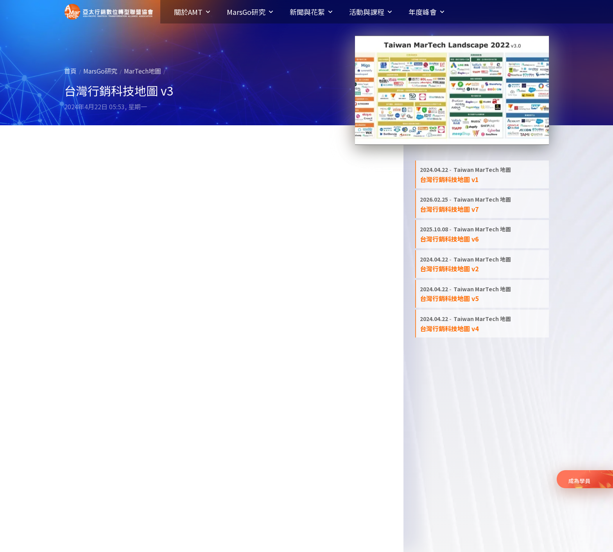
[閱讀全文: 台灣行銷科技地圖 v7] (482, 204)
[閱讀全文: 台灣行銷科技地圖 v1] (482, 174)
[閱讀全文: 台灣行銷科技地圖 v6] (482, 234)
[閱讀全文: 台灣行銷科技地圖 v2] (482, 264)
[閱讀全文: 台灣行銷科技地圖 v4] (482, 323)
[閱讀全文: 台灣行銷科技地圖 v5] (482, 294)
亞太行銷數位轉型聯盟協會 (108, 12)
